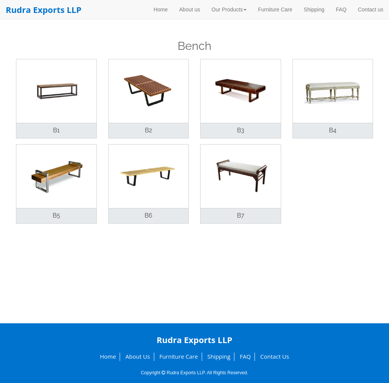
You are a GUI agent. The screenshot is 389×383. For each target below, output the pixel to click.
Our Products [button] (229, 9)
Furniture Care (275, 9)
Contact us (370, 9)
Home (160, 9)
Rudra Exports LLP (43, 9)
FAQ (341, 9)
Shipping (314, 9)
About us (189, 9)
